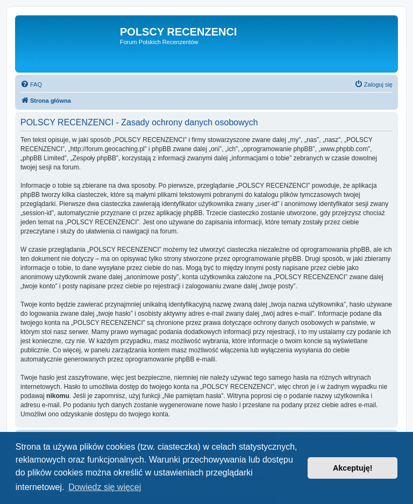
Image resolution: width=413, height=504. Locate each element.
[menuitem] (31, 84)
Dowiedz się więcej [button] (104, 487)
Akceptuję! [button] (353, 468)
